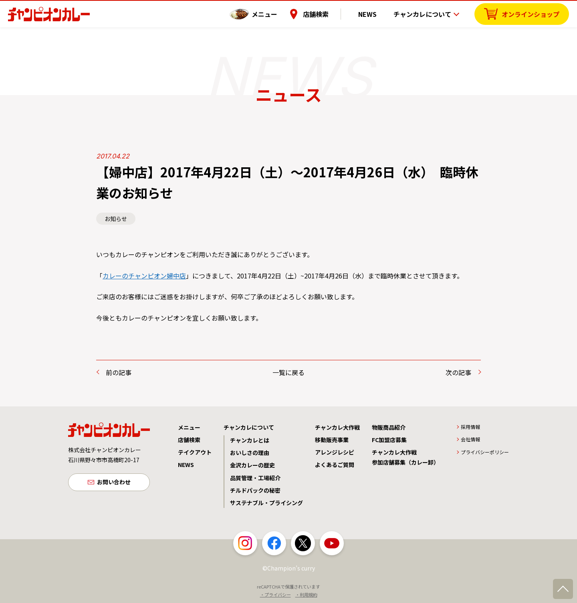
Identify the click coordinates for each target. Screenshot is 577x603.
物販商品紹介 (389, 427)
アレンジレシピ (334, 452)
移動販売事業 (332, 440)
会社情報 (470, 439)
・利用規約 (306, 594)
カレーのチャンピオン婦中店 (144, 275)
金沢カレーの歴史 (252, 465)
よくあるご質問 (334, 465)
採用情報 (470, 426)
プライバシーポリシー (485, 452)
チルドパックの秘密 (255, 490)
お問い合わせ (114, 483)
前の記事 (118, 372)
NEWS (372, 14)
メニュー (274, 14)
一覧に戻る (288, 372)
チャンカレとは (249, 440)
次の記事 (458, 372)
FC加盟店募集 (389, 440)
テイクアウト (195, 452)
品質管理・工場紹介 (255, 478)
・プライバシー (275, 594)
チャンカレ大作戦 (337, 427)
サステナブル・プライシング (266, 503)
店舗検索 (326, 14)
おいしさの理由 (249, 453)
